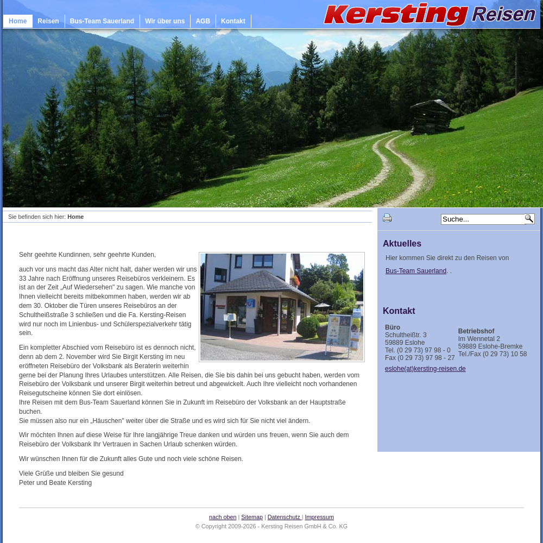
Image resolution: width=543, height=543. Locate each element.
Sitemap (252, 517)
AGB (202, 21)
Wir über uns (165, 21)
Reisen (48, 21)
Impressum (319, 517)
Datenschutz (285, 517)
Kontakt (233, 21)
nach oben (222, 517)
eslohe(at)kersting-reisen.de (425, 368)
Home (18, 21)
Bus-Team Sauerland (102, 21)
